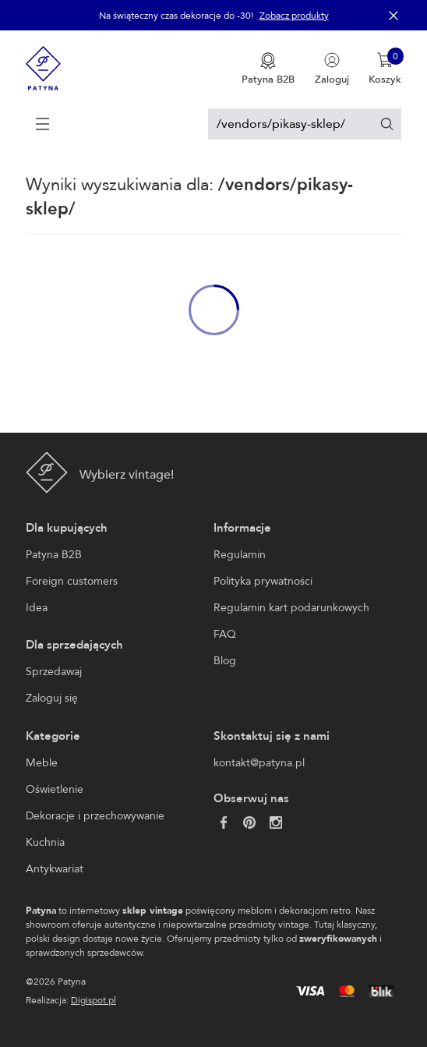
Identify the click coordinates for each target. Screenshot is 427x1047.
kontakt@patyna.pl (259, 762)
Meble (42, 762)
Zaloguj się (52, 698)
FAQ (225, 634)
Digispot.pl (93, 1000)
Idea (37, 607)
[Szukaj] (386, 123)
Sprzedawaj (54, 671)
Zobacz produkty (294, 15)
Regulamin (240, 554)
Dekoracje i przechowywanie (95, 815)
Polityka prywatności (263, 581)
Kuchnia (45, 842)
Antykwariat (54, 868)
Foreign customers (72, 581)
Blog (225, 660)
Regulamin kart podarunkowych (291, 607)
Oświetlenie (54, 789)
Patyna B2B (54, 554)
